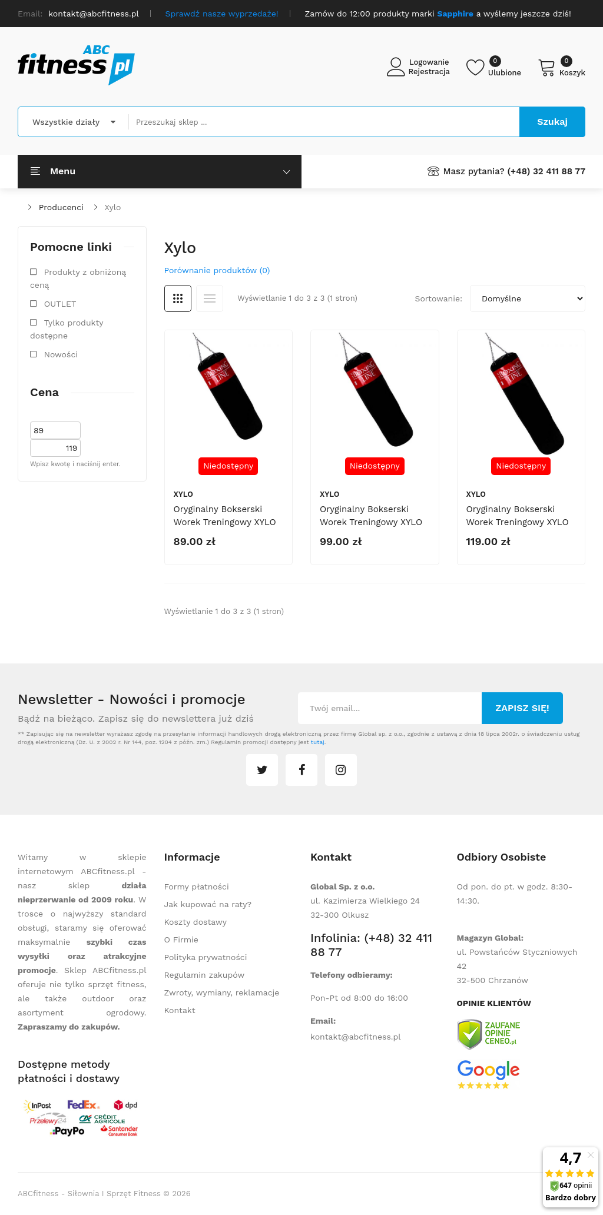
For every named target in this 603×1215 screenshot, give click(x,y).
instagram (341, 770)
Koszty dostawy (195, 922)
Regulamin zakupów (204, 975)
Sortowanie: (438, 298)
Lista (209, 298)
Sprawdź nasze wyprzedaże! (222, 13)
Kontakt (180, 1010)
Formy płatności (196, 886)
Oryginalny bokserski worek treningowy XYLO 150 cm (371, 522)
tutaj (317, 742)
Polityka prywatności (205, 957)
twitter (262, 770)
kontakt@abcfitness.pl (355, 1036)
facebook (301, 770)
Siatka (177, 298)
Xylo (113, 207)
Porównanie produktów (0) (217, 270)
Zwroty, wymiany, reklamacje (222, 992)
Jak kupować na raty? (208, 904)
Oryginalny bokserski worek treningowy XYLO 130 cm (225, 522)
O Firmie (181, 939)
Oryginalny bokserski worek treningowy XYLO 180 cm (517, 522)
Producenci (61, 207)
